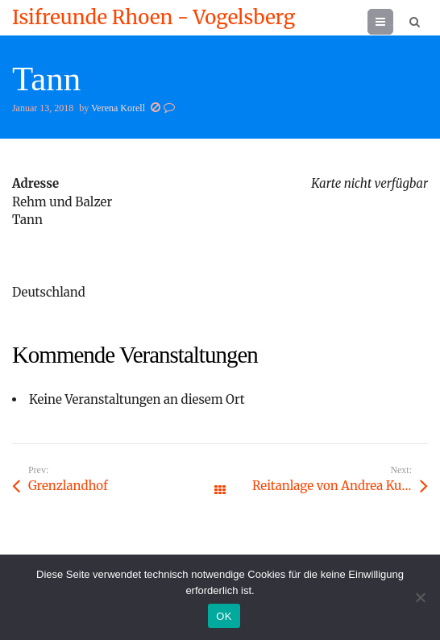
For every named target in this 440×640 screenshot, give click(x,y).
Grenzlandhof (68, 485)
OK (223, 616)
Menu (392, 21)
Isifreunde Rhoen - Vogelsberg (153, 17)
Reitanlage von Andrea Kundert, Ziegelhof (340, 485)
